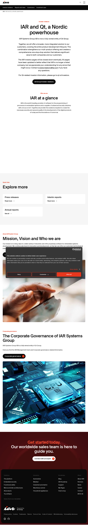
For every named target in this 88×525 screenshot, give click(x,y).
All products (8, 491)
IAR (4, 11)
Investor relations (8, 7)
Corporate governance (13, 356)
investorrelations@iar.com (48, 68)
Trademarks (23, 514)
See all (7, 214)
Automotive (37, 479)
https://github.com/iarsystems (9, 519)
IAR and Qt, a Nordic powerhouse (14, 11)
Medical (36, 482)
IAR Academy (62, 482)
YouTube (5, 519)
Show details (74, 269)
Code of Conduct (49, 514)
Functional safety (9, 485)
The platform (8, 479)
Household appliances (40, 491)
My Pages (61, 488)
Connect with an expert (43, 459)
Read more (9, 201)
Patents (30, 514)
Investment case (43, 7)
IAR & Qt (80, 494)
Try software (8, 494)
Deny (19, 274)
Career (79, 488)
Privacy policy (8, 514)
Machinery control (39, 488)
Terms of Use (38, 514)
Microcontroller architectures (14, 488)
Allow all (69, 274)
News (79, 485)
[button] (80, 2)
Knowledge (61, 476)
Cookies (15, 514)
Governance (32, 7)
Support (61, 485)
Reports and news (20, 7)
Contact (80, 491)
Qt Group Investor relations (44, 82)
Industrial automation (40, 485)
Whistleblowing (60, 514)
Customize (44, 274)
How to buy (62, 491)
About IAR (80, 479)
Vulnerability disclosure (73, 514)
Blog (59, 479)
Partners (80, 482)
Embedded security (10, 482)
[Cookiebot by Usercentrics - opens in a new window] (73, 249)
